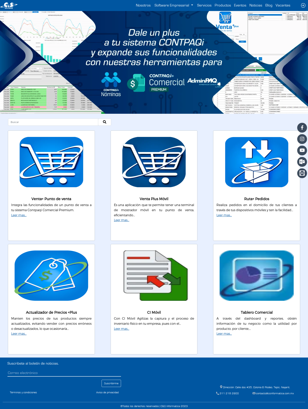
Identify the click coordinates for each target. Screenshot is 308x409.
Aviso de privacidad (107, 392)
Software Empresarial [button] (172, 5)
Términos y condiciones (23, 392)
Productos (223, 5)
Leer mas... (19, 215)
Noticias (255, 5)
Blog (268, 5)
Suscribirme (111, 383)
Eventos (240, 5)
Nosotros (143, 5)
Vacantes (283, 5)
